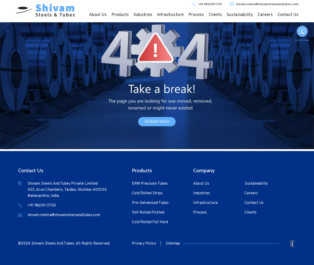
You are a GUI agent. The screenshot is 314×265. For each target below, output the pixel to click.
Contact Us (287, 15)
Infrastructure (170, 15)
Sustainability (240, 15)
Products (120, 15)
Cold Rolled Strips (147, 193)
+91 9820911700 (210, 4)
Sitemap (173, 243)
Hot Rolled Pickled (148, 212)
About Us (98, 15)
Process (196, 15)
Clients (215, 15)
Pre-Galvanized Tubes (150, 203)
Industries (143, 15)
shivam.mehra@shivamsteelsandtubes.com (267, 4)
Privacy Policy (144, 243)
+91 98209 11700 (42, 205)
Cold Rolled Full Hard (150, 222)
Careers (265, 15)
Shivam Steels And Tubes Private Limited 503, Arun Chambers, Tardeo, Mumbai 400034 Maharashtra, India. (67, 189)
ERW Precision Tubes (150, 183)
